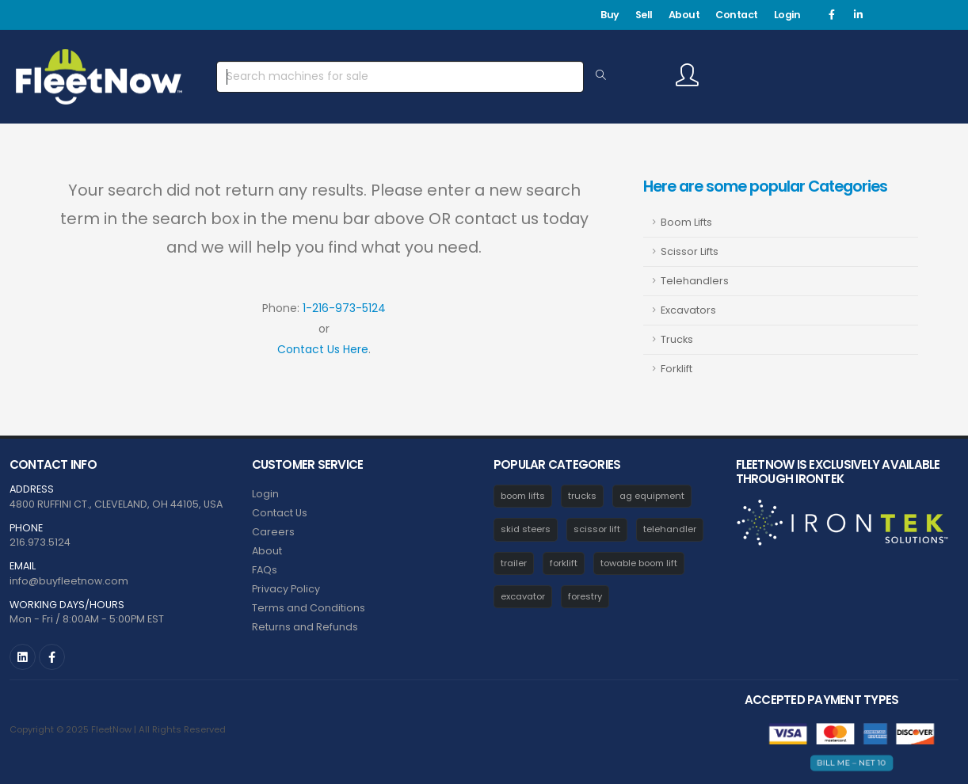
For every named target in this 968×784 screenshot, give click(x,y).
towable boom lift (638, 563)
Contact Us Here (322, 349)
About (684, 14)
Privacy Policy (286, 589)
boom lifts (523, 495)
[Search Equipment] (601, 76)
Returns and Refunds (305, 627)
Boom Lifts (686, 222)
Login (787, 14)
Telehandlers (695, 280)
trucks (582, 495)
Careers (273, 532)
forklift (563, 563)
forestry (585, 596)
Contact (736, 14)
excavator (523, 596)
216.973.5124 (40, 542)
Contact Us (279, 512)
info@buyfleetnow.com (69, 581)
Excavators (688, 310)
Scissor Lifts (689, 251)
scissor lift (597, 529)
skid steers (526, 529)
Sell (644, 14)
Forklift (676, 368)
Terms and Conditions (308, 608)
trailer (514, 563)
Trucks (677, 339)
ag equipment (651, 495)
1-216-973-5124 (344, 308)
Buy (609, 14)
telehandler (669, 529)
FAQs (264, 570)
